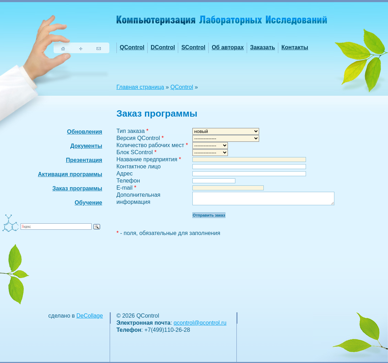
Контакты (295, 47)
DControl (163, 47)
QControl (132, 47)
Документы (86, 146)
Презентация (84, 160)
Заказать (262, 47)
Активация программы (70, 174)
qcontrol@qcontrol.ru (200, 323)
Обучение (88, 203)
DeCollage (89, 316)
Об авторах (228, 47)
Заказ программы (77, 188)
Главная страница (140, 87)
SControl (193, 47)
